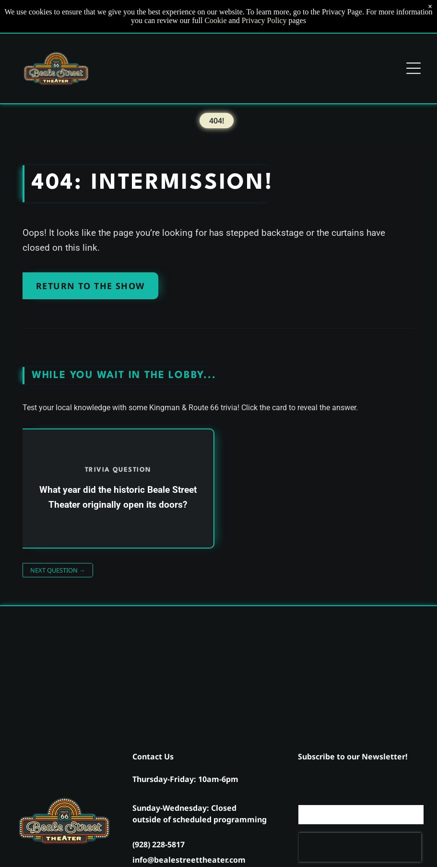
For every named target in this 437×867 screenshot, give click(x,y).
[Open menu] (413, 68)
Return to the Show (90, 286)
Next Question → (57, 570)
